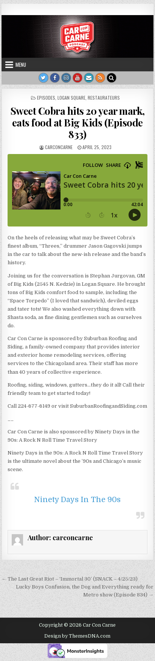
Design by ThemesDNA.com (77, 636)
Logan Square (71, 97)
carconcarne (59, 147)
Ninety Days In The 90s (77, 499)
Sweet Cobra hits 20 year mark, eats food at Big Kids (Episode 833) (77, 122)
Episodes (46, 97)
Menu (21, 64)
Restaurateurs (104, 97)
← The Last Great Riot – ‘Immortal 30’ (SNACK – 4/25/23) (70, 579)
